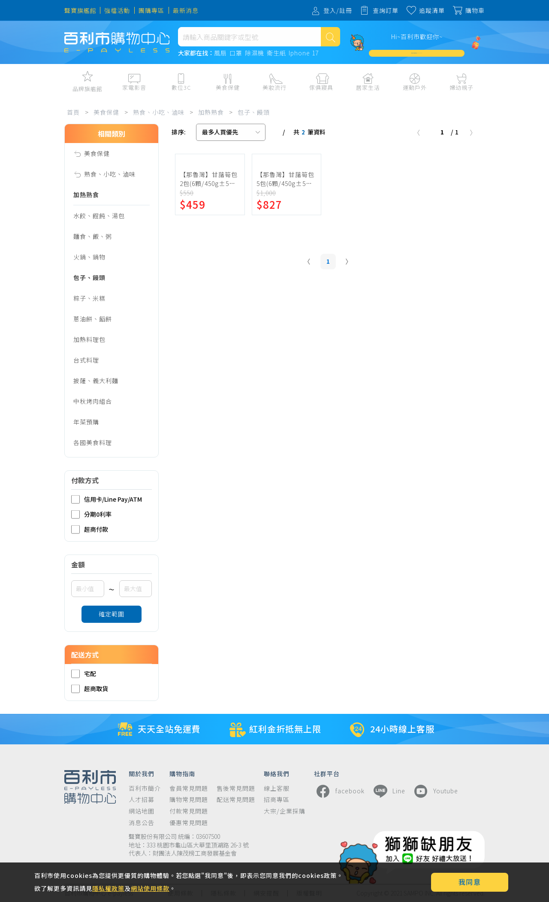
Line (388, 791)
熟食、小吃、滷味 (158, 112)
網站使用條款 (150, 888)
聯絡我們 (277, 773)
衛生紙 (276, 53)
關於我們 (141, 773)
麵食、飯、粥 (92, 236)
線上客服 (277, 788)
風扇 (220, 53)
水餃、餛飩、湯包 (99, 215)
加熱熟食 (211, 112)
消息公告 (141, 822)
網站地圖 (141, 811)
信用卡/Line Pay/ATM (106, 499)
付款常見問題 (188, 811)
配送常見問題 (236, 799)
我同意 (470, 882)
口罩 (235, 53)
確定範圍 (111, 613)
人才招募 (141, 799)
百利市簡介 (145, 788)
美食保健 (106, 112)
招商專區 (277, 799)
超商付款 (89, 529)
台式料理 (86, 360)
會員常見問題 (188, 788)
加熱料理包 (89, 339)
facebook (339, 791)
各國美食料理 (92, 442)
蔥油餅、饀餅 (92, 318)
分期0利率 (91, 514)
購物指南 (182, 773)
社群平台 (327, 773)
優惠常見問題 (188, 822)
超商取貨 (89, 689)
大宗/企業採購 (284, 811)
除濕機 (254, 53)
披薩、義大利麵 (95, 380)
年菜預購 (86, 421)
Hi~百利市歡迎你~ (417, 36)
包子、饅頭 (254, 112)
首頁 (73, 112)
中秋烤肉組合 (92, 401)
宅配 (83, 673)
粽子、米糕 (89, 298)
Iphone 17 (304, 53)
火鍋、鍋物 (89, 257)
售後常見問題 (236, 788)
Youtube (435, 791)
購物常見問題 (188, 799)
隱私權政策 (108, 888)
